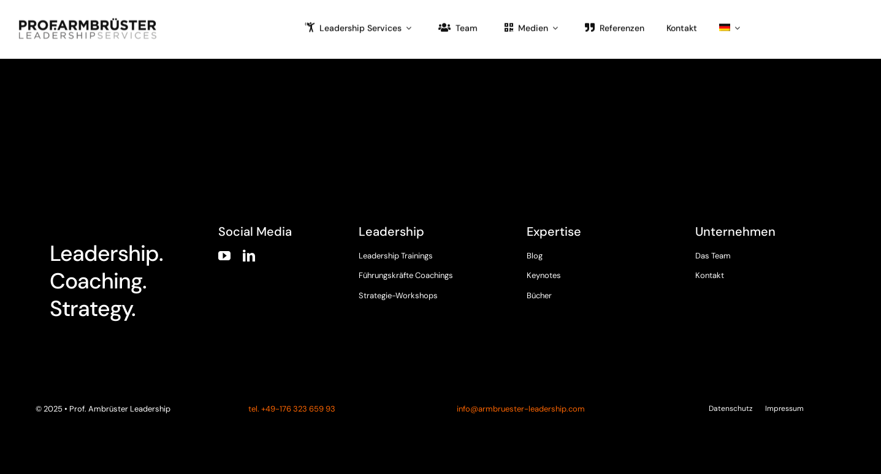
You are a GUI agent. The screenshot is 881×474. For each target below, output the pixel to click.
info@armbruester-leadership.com (521, 409)
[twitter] (724, 287)
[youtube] (224, 256)
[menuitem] (729, 27)
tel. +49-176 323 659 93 (290, 409)
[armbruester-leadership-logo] (88, 20)
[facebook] (700, 287)
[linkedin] (249, 256)
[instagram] (747, 287)
